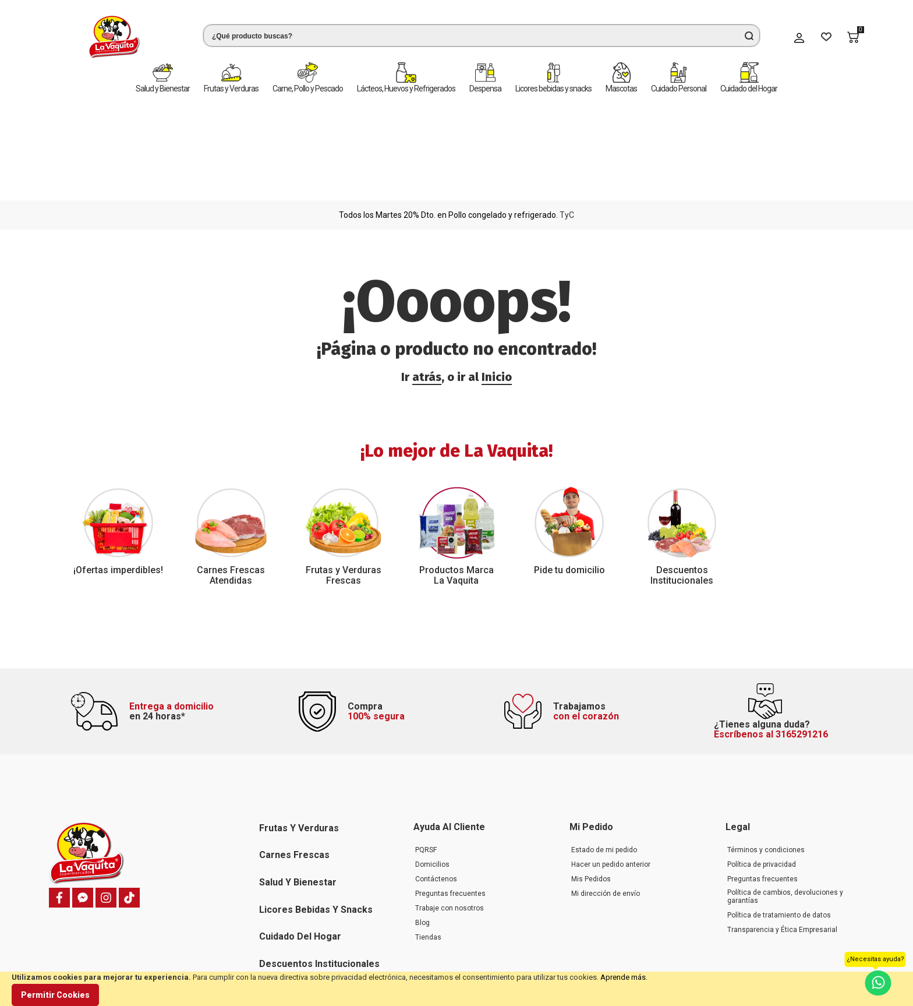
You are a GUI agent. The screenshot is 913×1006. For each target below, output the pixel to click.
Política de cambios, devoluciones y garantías (785, 805)
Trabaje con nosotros (449, 817)
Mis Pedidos (591, 787)
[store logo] (92, 37)
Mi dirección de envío (605, 802)
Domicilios (432, 773)
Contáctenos (436, 787)
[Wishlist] (826, 37)
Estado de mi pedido (604, 758)
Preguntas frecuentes (450, 802)
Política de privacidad (761, 773)
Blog (422, 831)
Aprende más (623, 977)
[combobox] (460, 35)
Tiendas (428, 846)
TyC (567, 112)
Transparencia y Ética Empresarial (782, 838)
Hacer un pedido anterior (610, 773)
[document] (456, 989)
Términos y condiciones (766, 758)
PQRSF (426, 758)
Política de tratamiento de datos (779, 824)
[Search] (749, 35)
